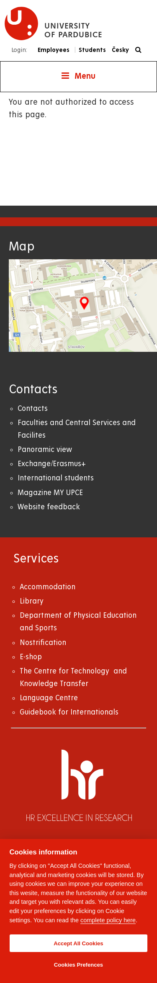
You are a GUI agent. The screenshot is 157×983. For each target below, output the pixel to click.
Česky (120, 49)
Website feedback (49, 507)
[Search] (140, 50)
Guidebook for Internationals (69, 712)
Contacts (33, 409)
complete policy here (108, 920)
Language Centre (49, 698)
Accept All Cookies (78, 943)
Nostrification (43, 643)
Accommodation (47, 587)
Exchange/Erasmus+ (52, 464)
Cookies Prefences (78, 965)
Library (32, 601)
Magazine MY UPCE (50, 493)
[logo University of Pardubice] (53, 23)
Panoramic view (45, 450)
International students (56, 478)
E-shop (31, 657)
